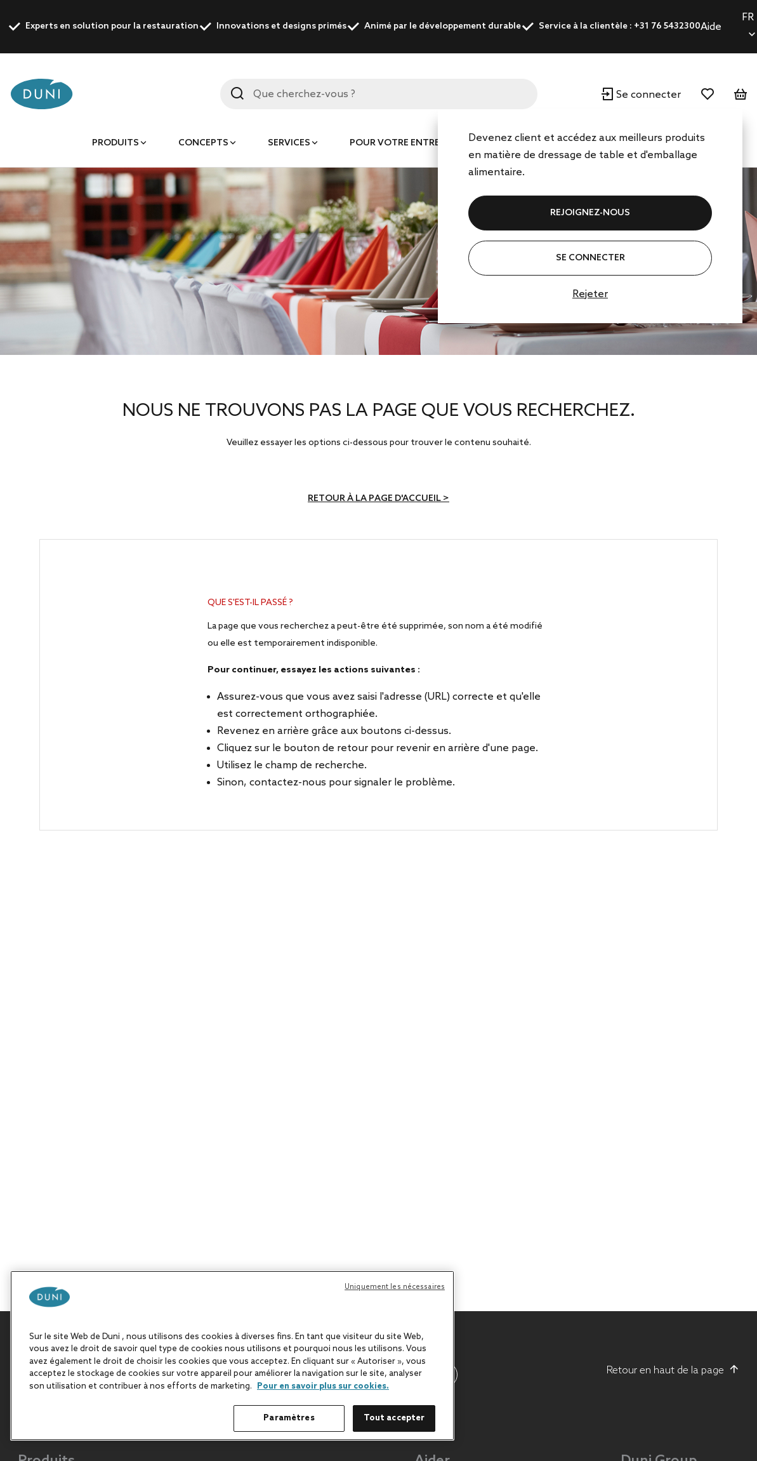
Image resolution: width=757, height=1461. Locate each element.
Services (289, 143)
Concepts (203, 143)
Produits (115, 143)
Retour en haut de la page (673, 1370)
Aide (711, 27)
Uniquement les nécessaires (395, 1287)
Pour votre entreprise (407, 143)
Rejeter (590, 294)
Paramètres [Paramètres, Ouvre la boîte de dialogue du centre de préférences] (288, 1418)
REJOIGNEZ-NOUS (590, 213)
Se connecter (590, 258)
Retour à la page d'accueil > (378, 498)
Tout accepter (394, 1418)
